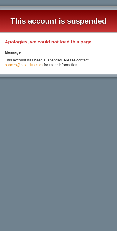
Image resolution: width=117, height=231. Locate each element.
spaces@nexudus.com (24, 65)
